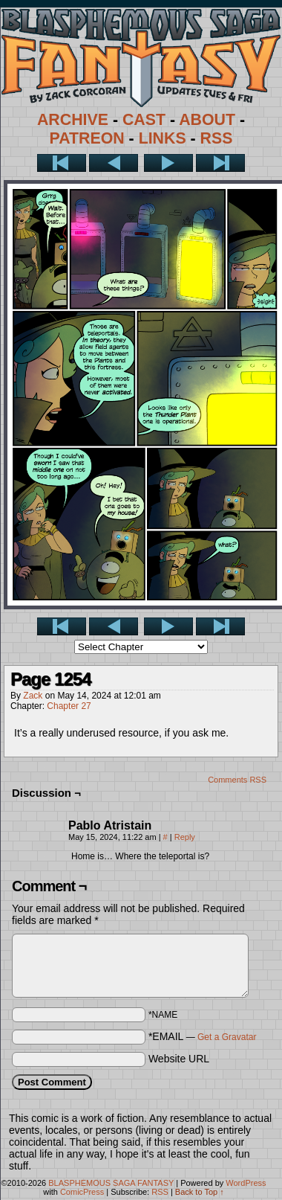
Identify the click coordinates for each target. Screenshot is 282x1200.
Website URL (178, 1059)
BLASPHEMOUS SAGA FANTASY (111, 1182)
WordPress (246, 1182)
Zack (32, 695)
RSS (216, 138)
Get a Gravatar (226, 1037)
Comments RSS (237, 779)
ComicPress (82, 1191)
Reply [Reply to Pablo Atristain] (184, 836)
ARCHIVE (72, 120)
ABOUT (207, 120)
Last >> (220, 163)
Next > (168, 163)
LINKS (162, 138)
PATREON (87, 138)
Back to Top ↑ (199, 1191)
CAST (143, 120)
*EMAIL (202, 1036)
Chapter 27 (69, 706)
